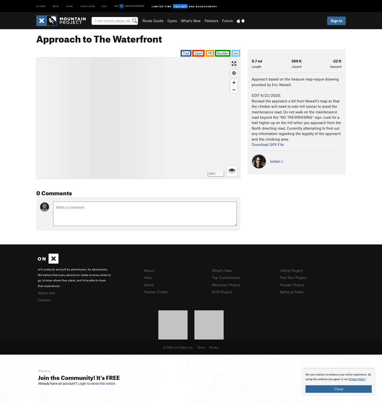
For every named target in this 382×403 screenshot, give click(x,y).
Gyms (172, 20)
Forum (227, 20)
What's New (191, 20)
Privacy (214, 347)
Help (148, 277)
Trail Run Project (293, 277)
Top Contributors (226, 277)
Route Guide (153, 20)
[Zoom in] (234, 82)
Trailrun (87, 6)
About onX (46, 293)
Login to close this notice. (97, 383)
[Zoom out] (234, 89)
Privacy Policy (357, 379)
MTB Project (222, 292)
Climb (41, 6)
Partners (211, 20)
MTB (56, 6)
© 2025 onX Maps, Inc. (178, 347)
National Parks (292, 292)
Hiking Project (291, 270)
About (149, 270)
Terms (201, 347)
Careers (44, 300)
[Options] (232, 170)
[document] (339, 382)
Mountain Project (226, 285)
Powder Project (292, 285)
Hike (69, 6)
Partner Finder (156, 292)
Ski (104, 6)
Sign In (336, 20)
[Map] (138, 118)
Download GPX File (268, 144)
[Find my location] (234, 73)
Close (338, 389)
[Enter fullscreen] (234, 63)
